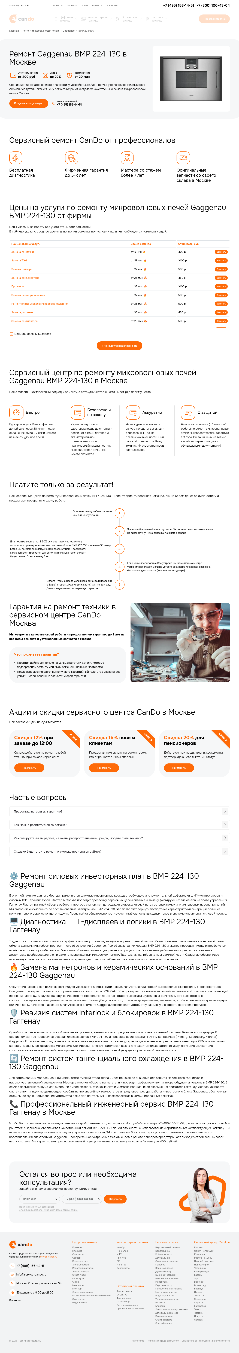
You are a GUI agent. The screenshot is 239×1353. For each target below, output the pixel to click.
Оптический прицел (127, 1305)
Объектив (122, 1294)
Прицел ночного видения (130, 1308)
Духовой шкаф (163, 1271)
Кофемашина (162, 1250)
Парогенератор (164, 1285)
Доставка (72, 5)
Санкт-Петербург (203, 1250)
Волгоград (200, 1285)
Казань (198, 1274)
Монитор (121, 1264)
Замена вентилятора (24, 321)
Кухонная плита (164, 1316)
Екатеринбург (202, 1271)
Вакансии (15, 1300)
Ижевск (198, 1292)
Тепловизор (123, 1301)
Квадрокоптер (80, 1261)
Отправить (115, 1199)
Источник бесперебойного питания (91, 1295)
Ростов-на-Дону (203, 1257)
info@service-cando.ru (31, 1274)
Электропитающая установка (171, 1309)
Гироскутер (78, 1278)
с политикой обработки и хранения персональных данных (48, 1210)
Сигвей (76, 1281)
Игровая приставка (82, 1268)
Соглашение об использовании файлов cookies (206, 1340)
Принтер (121, 1257)
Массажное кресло (166, 1292)
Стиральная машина (166, 1261)
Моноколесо (79, 1285)
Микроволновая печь (167, 1278)
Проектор (77, 1247)
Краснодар (200, 1254)
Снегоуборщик (163, 1323)
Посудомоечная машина (168, 1288)
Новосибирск (201, 1264)
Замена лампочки (22, 252)
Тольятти (199, 1295)
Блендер (160, 1305)
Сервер (76, 1257)
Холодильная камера (166, 1312)
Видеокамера (79, 1302)
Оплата (84, 5)
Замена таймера (21, 269)
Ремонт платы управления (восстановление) (39, 304)
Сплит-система (163, 1319)
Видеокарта (123, 1268)
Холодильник (162, 1257)
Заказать (221, 251)
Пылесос (160, 1264)
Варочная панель (164, 1268)
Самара (198, 1319)
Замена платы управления (28, 295)
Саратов (198, 1302)
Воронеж (199, 1281)
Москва (198, 1247)
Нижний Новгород (204, 1261)
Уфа (196, 1278)
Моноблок (122, 1250)
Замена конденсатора (25, 278)
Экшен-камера (80, 1271)
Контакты (97, 5)
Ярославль (200, 1299)
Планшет (77, 1250)
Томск (197, 1309)
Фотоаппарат (124, 1298)
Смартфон (78, 1254)
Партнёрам (111, 5)
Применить (29, 767)
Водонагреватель (165, 1295)
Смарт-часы (79, 1274)
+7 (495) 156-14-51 (31, 1266)
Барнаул (199, 1288)
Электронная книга (82, 1292)
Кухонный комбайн (165, 1274)
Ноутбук (121, 1247)
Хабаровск (200, 1305)
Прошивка (18, 286)
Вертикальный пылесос (168, 1247)
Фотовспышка (124, 1291)
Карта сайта (138, 1340)
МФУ (119, 1254)
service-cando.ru (48, 1256)
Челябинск (200, 1268)
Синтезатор (78, 1299)
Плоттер (76, 1288)
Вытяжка (160, 1302)
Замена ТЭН (19, 260)
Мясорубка (161, 1281)
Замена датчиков (22, 312)
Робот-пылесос (163, 1254)
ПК (118, 1261)
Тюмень (198, 1312)
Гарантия (58, 5)
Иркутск (198, 1316)
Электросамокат (81, 1264)
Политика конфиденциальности (163, 1340)
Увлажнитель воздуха (167, 1299)
